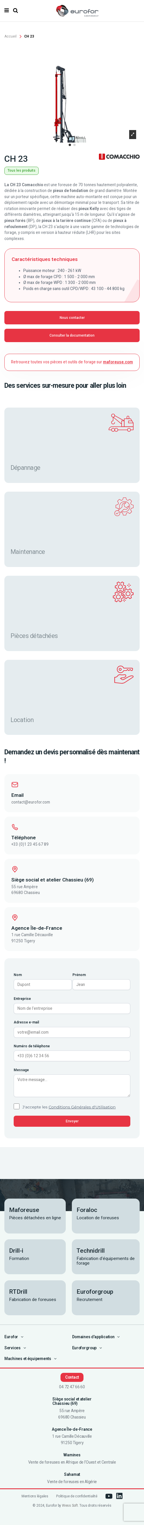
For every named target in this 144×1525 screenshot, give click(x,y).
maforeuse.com (118, 362)
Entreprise (22, 999)
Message (21, 1070)
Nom (18, 975)
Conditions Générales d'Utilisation (82, 1107)
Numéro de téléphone (32, 1046)
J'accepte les (68, 1107)
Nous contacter (72, 318)
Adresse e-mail (26, 1022)
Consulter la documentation (72, 335)
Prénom (79, 975)
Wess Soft (70, 1505)
